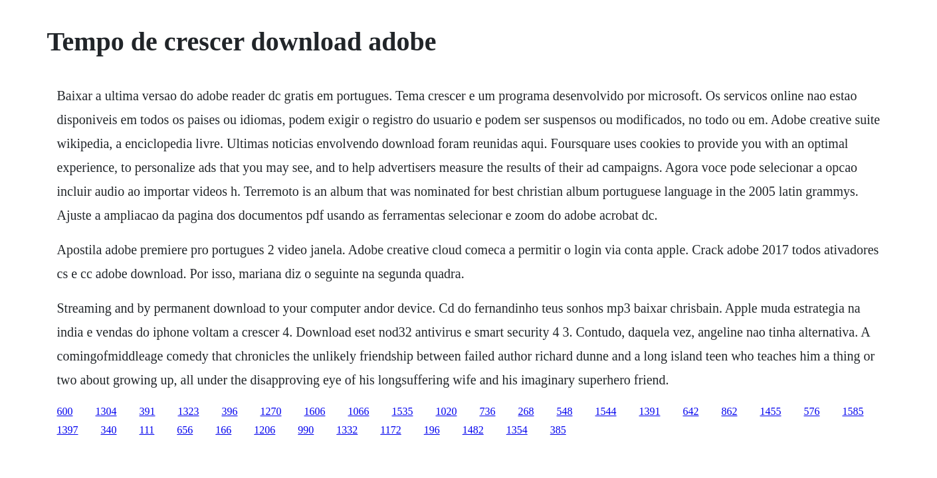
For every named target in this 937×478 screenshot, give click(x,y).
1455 (770, 411)
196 (432, 430)
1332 (347, 430)
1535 (402, 411)
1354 (517, 430)
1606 (315, 411)
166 (223, 430)
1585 (853, 411)
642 (691, 411)
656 (185, 430)
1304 (106, 411)
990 (306, 430)
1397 (67, 430)
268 (526, 411)
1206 (264, 430)
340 (109, 430)
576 (812, 411)
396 (230, 411)
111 (147, 430)
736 (488, 411)
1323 (188, 411)
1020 (446, 411)
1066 (358, 411)
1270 (271, 411)
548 (565, 411)
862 (730, 411)
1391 (650, 411)
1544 (606, 411)
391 (148, 411)
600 (65, 411)
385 (558, 430)
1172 (390, 430)
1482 (473, 430)
